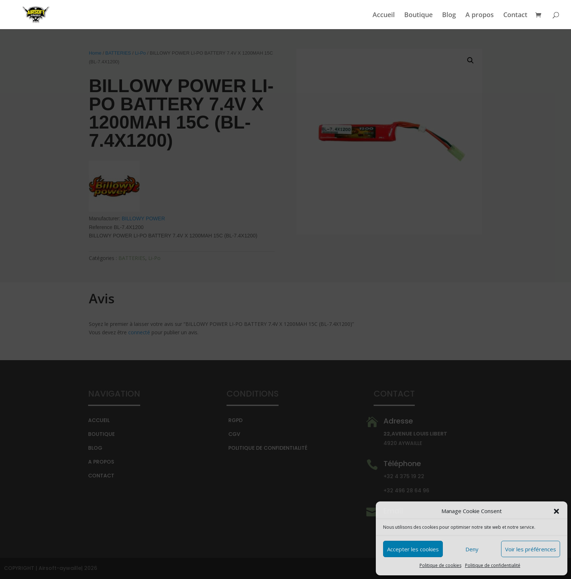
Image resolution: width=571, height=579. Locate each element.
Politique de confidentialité (492, 565)
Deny (472, 549)
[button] (556, 511)
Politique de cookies (440, 565)
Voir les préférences (530, 549)
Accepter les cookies (413, 549)
